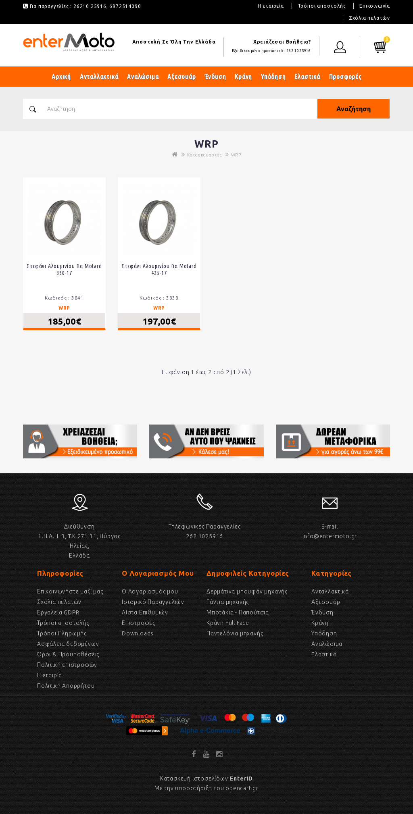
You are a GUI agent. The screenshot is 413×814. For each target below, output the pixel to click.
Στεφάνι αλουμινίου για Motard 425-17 (158, 269)
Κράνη (243, 76)
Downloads (138, 633)
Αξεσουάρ (181, 76)
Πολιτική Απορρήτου (65, 686)
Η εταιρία (49, 675)
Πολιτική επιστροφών (67, 665)
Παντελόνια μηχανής (234, 633)
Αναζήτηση (353, 108)
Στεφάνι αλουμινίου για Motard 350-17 (64, 269)
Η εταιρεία (271, 5)
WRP (236, 154)
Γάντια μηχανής (227, 602)
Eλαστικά (323, 654)
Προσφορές (345, 76)
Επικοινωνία (374, 5)
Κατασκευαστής (204, 154)
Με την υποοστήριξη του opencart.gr (206, 788)
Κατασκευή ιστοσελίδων (206, 778)
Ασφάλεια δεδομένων (68, 644)
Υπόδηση (273, 76)
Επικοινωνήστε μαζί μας (70, 591)
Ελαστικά (307, 76)
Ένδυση (215, 76)
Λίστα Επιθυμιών (145, 612)
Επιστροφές (138, 623)
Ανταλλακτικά (99, 76)
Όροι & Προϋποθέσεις (68, 654)
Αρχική (61, 76)
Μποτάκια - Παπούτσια (237, 612)
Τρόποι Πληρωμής (62, 633)
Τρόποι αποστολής (322, 5)
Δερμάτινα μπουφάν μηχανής (247, 591)
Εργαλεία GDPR (58, 612)
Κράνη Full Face (227, 623)
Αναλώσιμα (143, 76)
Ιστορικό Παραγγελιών (153, 602)
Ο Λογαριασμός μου (150, 591)
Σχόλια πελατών (369, 18)
